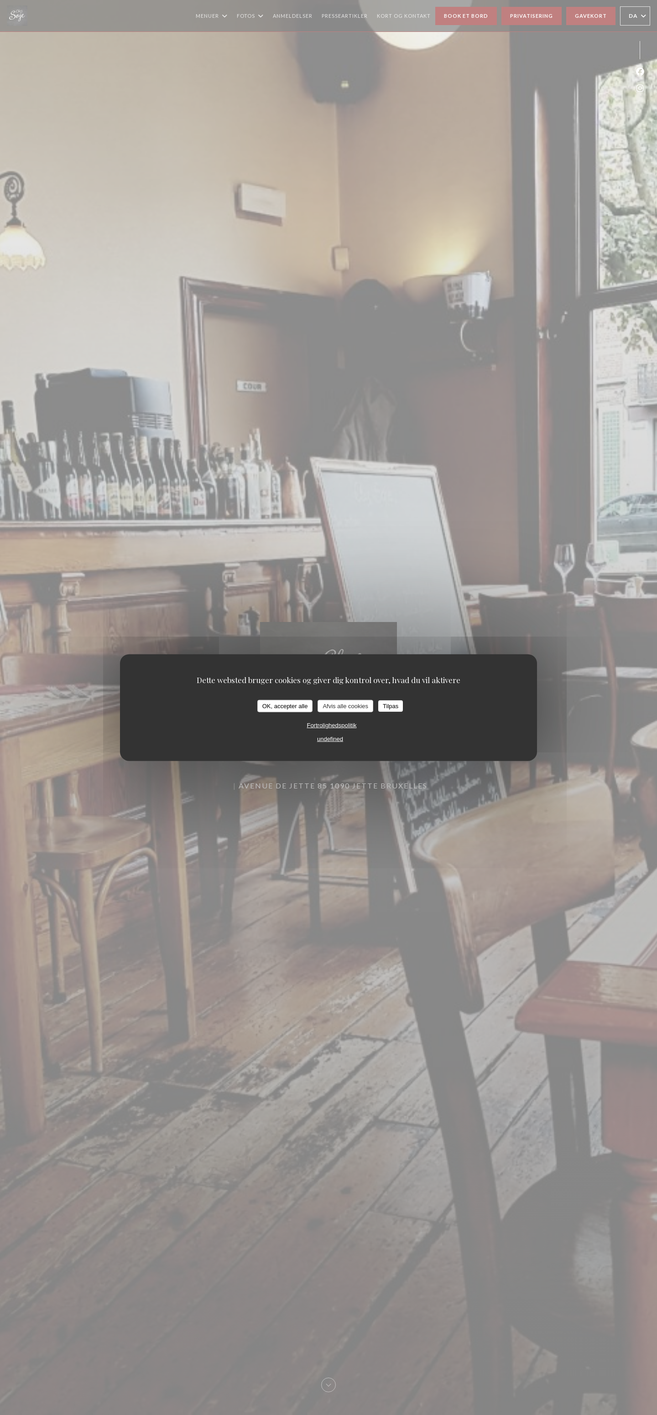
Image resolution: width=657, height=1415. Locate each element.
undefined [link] (330, 739)
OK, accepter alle (285, 705)
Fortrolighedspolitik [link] (331, 725)
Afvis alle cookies (345, 705)
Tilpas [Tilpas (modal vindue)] (390, 705)
